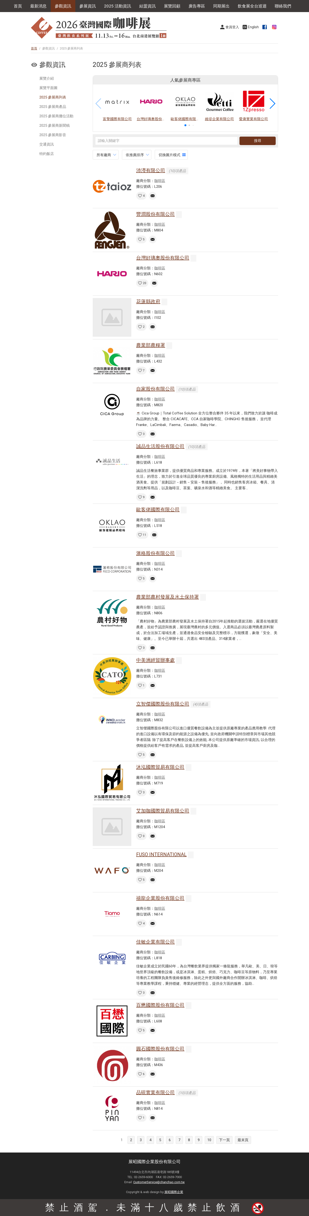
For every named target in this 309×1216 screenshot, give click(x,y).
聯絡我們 (283, 6)
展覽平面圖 (48, 88)
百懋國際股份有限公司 (160, 1005)
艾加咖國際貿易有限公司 (162, 811)
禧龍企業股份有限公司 (160, 898)
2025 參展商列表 (52, 97)
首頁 (18, 6)
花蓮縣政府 (148, 301)
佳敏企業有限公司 (155, 942)
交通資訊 (46, 144)
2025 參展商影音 (52, 135)
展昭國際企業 (173, 1192)
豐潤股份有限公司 (155, 214)
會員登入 (232, 27)
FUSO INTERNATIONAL (161, 854)
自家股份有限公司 (155, 389)
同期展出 (221, 6)
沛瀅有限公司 (150, 170)
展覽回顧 (172, 6)
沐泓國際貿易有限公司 (160, 767)
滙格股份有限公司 (155, 553)
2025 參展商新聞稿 (54, 125)
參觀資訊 (63, 6)
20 (144, 283)
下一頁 (224, 1140)
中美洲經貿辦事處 (155, 660)
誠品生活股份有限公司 (160, 446)
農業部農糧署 (150, 345)
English (253, 27)
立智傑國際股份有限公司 (162, 704)
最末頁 (243, 1140)
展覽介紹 (46, 78)
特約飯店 (46, 154)
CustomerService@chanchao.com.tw (159, 1182)
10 (209, 1140)
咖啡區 (159, 181)
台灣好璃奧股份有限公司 (162, 258)
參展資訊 (87, 6)
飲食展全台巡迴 (252, 6)
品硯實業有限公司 (155, 1092)
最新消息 (38, 6)
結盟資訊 (147, 6)
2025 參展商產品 (52, 107)
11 (144, 535)
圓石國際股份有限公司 (160, 1049)
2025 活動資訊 (117, 6)
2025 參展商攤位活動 (56, 116)
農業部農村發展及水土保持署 (167, 597)
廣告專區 (197, 6)
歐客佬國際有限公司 (158, 509)
